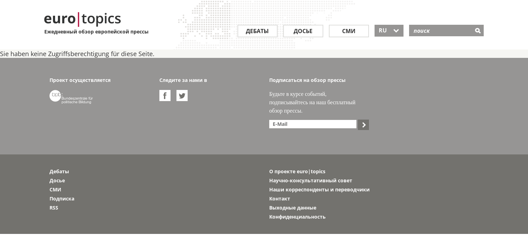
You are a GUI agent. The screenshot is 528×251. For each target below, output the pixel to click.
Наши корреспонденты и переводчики (319, 189)
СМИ (348, 31)
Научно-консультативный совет (310, 180)
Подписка (62, 198)
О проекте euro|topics (297, 171)
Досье (303, 31)
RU (389, 30)
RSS (54, 207)
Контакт (279, 198)
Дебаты (257, 31)
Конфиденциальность (297, 216)
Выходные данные (292, 207)
